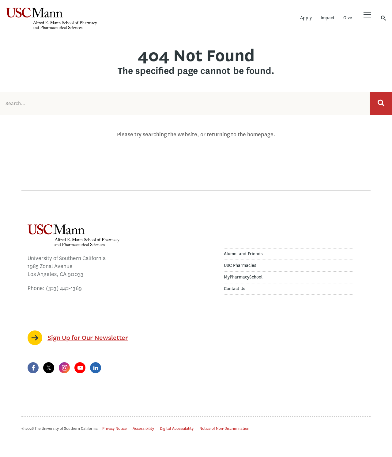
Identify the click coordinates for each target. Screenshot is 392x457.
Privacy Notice (114, 428)
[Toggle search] (383, 18)
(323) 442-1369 (64, 288)
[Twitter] (48, 367)
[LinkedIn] (95, 367)
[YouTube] (79, 367)
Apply (306, 18)
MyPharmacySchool (243, 277)
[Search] (381, 103)
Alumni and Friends (243, 254)
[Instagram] (64, 367)
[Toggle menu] (367, 14)
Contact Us (234, 289)
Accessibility (143, 428)
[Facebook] (33, 367)
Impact (327, 18)
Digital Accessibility (177, 428)
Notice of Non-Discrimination (224, 428)
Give (347, 18)
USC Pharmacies (240, 265)
